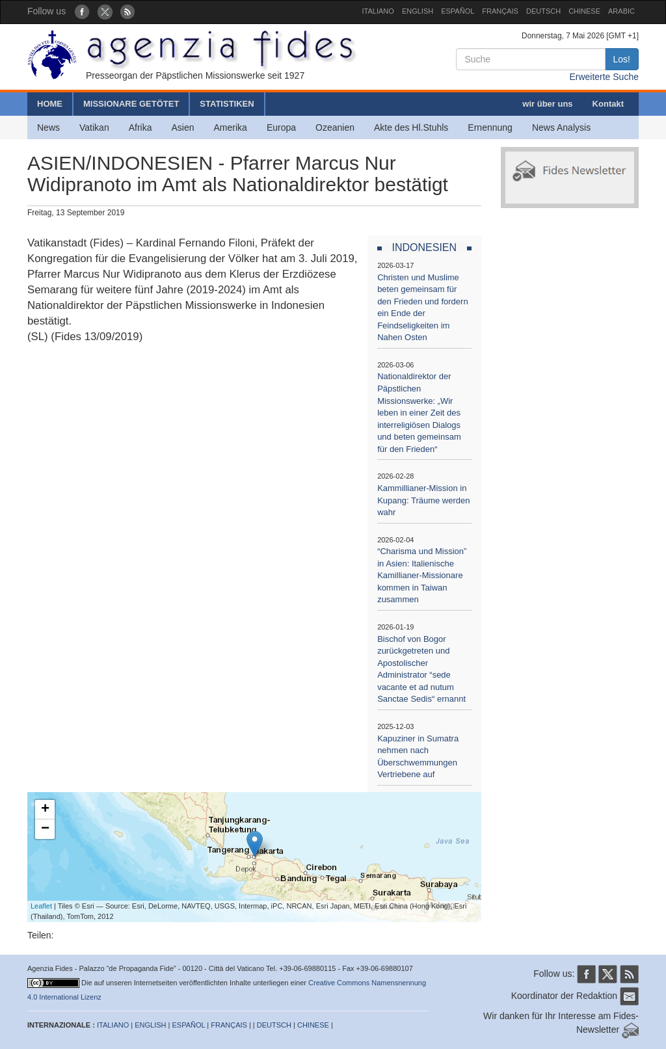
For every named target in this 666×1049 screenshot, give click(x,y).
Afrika (140, 127)
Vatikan (94, 127)
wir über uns (547, 104)
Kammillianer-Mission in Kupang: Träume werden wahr (423, 500)
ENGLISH (417, 11)
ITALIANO (378, 11)
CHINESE (584, 11)
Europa (281, 127)
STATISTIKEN (227, 104)
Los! (621, 59)
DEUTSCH (543, 11)
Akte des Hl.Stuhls (411, 127)
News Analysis (561, 127)
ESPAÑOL (457, 11)
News (48, 127)
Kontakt (608, 104)
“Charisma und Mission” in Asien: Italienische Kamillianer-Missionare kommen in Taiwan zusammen (421, 575)
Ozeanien (334, 127)
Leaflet (41, 906)
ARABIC (621, 11)
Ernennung (490, 127)
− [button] (45, 829)
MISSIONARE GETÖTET (131, 104)
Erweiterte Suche (604, 77)
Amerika (230, 127)
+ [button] (45, 809)
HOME (49, 104)
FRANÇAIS (500, 11)
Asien (182, 127)
